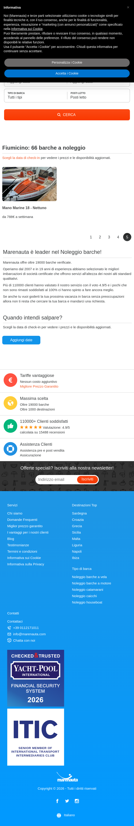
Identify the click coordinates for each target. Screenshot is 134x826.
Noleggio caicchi (84, 596)
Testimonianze (18, 545)
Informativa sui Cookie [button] (27, 29)
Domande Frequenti (22, 520)
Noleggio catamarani (87, 589)
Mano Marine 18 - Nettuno (24, 208)
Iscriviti (87, 479)
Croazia (78, 520)
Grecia (77, 526)
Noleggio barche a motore (91, 583)
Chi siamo (14, 513)
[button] (128, 7)
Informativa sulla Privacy (25, 564)
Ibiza (75, 558)
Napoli (77, 551)
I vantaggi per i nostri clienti (28, 532)
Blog (10, 539)
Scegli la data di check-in (21, 158)
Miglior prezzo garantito (25, 526)
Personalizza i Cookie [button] (67, 62)
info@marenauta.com (26, 634)
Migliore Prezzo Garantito (39, 386)
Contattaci (15, 621)
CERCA (66, 115)
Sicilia (76, 532)
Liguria (77, 545)
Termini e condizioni (22, 551)
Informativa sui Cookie (24, 558)
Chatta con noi (21, 640)
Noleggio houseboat (87, 602)
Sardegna (79, 513)
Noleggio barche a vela (89, 577)
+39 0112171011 (23, 628)
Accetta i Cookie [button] (67, 73)
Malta (76, 539)
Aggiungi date (21, 340)
